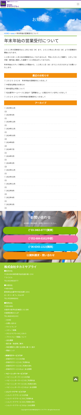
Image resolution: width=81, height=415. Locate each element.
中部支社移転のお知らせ (15, 84)
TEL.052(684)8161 (11, 298)
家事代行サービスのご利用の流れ (19, 365)
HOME (8, 320)
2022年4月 (10, 197)
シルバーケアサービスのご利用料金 (19, 398)
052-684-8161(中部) (42, 238)
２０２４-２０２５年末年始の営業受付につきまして (26, 96)
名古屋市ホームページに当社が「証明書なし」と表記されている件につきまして (36, 92)
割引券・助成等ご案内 (14, 343)
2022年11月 (10, 183)
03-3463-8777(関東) (42, 230)
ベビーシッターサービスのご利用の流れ (21, 384)
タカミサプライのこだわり (16, 333)
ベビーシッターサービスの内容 (18, 377)
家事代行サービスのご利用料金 (18, 362)
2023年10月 (10, 176)
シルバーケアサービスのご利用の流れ (20, 402)
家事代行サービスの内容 (15, 359)
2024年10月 (10, 135)
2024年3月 (10, 156)
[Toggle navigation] (78, 4)
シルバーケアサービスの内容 (17, 395)
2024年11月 (10, 128)
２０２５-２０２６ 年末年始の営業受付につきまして (26, 80)
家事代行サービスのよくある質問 (19, 369)
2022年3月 (10, 204)
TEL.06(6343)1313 (11, 316)
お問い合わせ (11, 323)
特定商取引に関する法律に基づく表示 (20, 347)
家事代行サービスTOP (13, 355)
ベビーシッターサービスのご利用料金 (20, 380)
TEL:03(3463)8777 (11, 280)
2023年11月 (10, 170)
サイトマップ (11, 326)
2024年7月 (10, 149)
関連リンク (10, 350)
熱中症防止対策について (15, 88)
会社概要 (9, 340)
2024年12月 (10, 121)
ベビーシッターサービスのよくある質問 (21, 387)
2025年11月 (10, 108)
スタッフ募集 (11, 330)
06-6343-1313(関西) (42, 246)
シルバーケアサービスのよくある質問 (20, 405)
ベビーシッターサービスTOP (16, 373)
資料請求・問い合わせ (40, 255)
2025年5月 (10, 114)
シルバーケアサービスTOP (15, 391)
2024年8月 (10, 142)
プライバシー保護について (16, 337)
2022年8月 (10, 190)
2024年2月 (10, 163)
